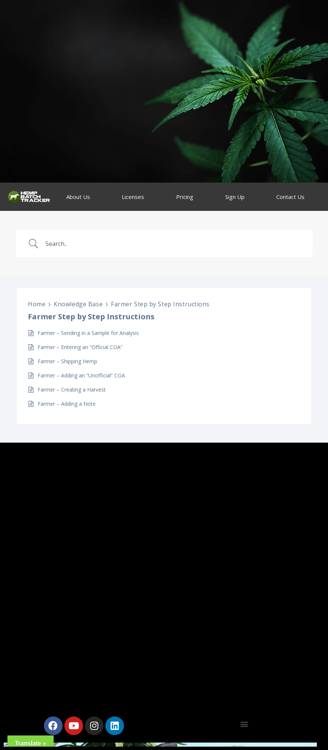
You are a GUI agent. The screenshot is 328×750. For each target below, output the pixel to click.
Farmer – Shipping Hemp (67, 361)
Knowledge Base (78, 304)
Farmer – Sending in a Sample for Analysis (88, 332)
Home (36, 304)
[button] (244, 724)
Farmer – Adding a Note (67, 403)
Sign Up (235, 196)
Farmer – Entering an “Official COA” (80, 347)
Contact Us (290, 196)
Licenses (133, 196)
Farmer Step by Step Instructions (160, 304)
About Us (78, 196)
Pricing (184, 196)
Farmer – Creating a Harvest (72, 389)
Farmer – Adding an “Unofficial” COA (81, 375)
